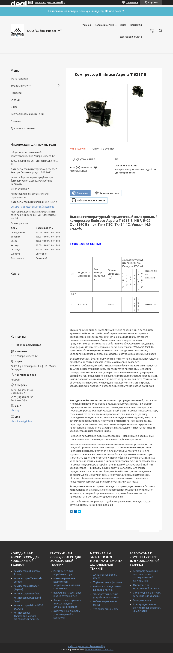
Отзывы (16, 121)
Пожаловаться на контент (100, 649)
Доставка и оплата (131, 36)
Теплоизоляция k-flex (105, 609)
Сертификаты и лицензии (27, 113)
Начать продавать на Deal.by (50, 2)
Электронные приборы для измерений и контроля (66, 614)
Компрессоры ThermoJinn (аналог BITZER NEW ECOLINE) (26, 616)
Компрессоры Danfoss (26, 593)
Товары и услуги (104, 25)
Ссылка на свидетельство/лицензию (32, 206)
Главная (86, 25)
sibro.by (15, 410)
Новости (16, 92)
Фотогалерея (19, 78)
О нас (123, 25)
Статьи (15, 99)
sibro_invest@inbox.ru (23, 421)
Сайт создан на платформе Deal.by (86, 646)
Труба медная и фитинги (107, 582)
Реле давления (142, 600)
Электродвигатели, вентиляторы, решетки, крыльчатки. (147, 608)
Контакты (136, 25)
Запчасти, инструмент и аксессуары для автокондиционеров (67, 603)
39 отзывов (132, 2)
